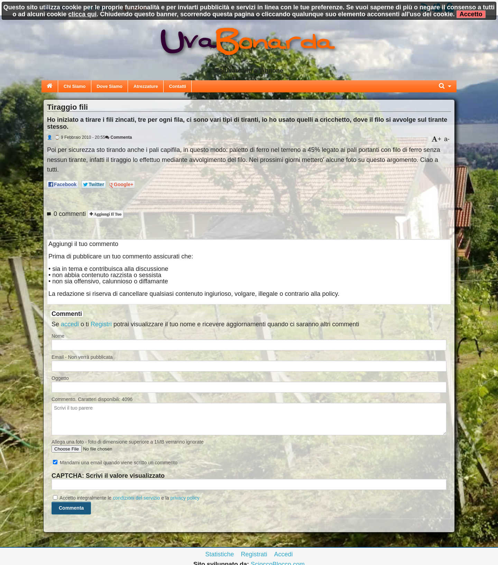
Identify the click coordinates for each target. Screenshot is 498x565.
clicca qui (82, 14)
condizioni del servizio (136, 498)
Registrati (254, 554)
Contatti (177, 86)
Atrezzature (145, 86)
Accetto (471, 14)
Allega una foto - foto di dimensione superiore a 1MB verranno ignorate (128, 441)
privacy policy (185, 498)
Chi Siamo (75, 86)
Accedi (283, 554)
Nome (58, 336)
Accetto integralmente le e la (126, 498)
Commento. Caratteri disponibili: (92, 399)
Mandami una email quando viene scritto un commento (115, 462)
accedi (70, 324)
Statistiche (219, 554)
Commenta (118, 137)
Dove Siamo (109, 86)
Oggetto (60, 378)
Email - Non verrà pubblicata (82, 357)
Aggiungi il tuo (107, 214)
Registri (101, 324)
